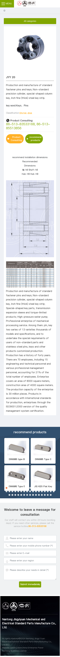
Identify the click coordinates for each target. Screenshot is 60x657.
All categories (30, 21)
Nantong (6, 650)
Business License (18, 650)
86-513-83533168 (20, 124)
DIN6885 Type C (43, 459)
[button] (6, 488)
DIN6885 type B (17, 459)
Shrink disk (25, 113)
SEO (7, 644)
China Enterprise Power (32, 647)
